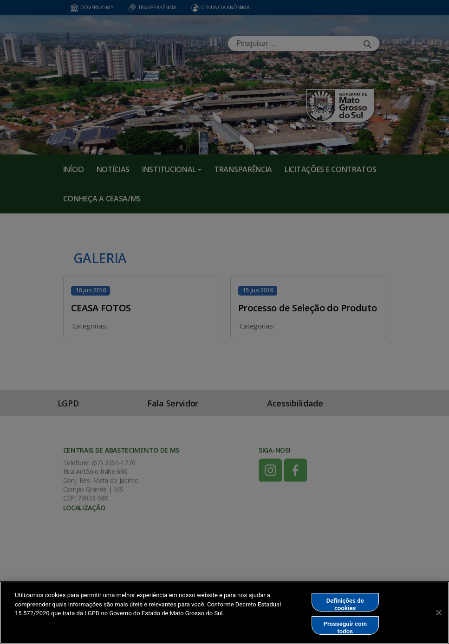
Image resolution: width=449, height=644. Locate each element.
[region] (224, 612)
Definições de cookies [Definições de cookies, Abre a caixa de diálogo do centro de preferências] (345, 604)
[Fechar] (439, 612)
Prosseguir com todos (345, 627)
